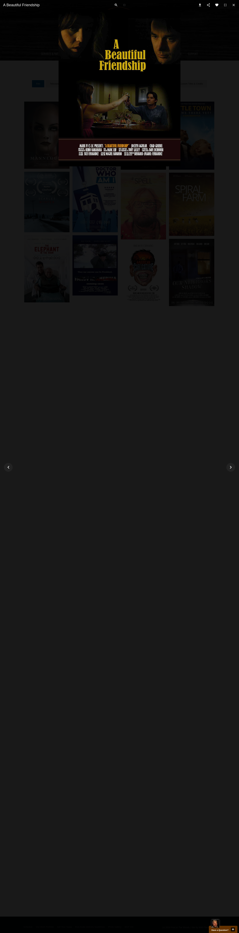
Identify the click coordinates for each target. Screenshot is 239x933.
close (233, 929)
